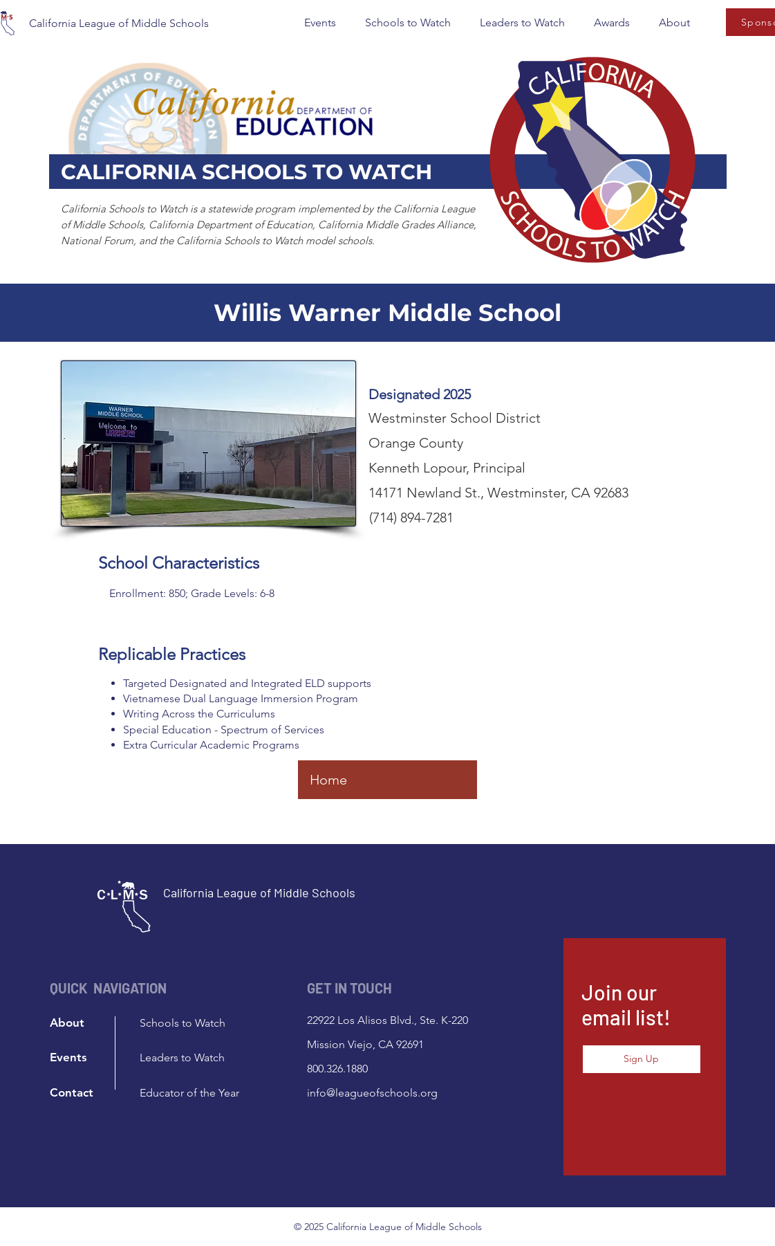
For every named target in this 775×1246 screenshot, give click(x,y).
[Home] (328, 780)
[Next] (450, 780)
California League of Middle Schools (119, 23)
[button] (320, 23)
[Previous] (392, 780)
